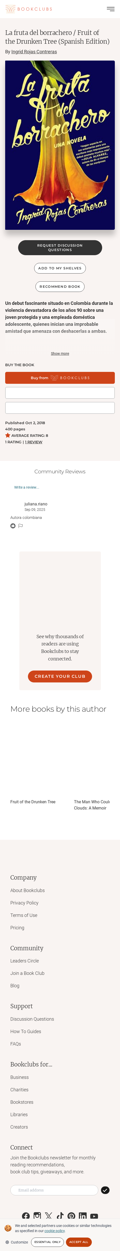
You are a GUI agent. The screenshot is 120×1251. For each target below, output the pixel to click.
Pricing (17, 927)
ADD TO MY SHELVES (59, 268)
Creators (19, 1127)
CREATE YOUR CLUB (60, 676)
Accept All (78, 1242)
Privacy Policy (24, 903)
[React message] (13, 525)
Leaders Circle (24, 960)
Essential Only (47, 1242)
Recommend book (60, 286)
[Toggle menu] (111, 9)
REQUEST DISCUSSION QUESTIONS (60, 247)
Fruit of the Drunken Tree (32, 801)
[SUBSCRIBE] (105, 1190)
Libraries (19, 1114)
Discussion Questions (32, 1019)
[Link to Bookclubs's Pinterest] (71, 1216)
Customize (16, 1242)
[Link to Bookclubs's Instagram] (37, 1216)
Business (19, 1077)
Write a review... (26, 487)
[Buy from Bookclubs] (60, 378)
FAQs (15, 1044)
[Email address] (54, 1190)
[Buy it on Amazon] (60, 408)
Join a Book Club (27, 973)
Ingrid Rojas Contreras (34, 51)
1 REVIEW (33, 442)
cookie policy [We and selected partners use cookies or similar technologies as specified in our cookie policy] (54, 1231)
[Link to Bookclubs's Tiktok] (60, 1216)
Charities (19, 1089)
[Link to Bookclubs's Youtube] (94, 1216)
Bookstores (21, 1102)
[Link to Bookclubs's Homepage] (28, 9)
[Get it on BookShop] (60, 393)
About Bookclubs (27, 890)
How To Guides (25, 1031)
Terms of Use (23, 915)
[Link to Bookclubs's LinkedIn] (83, 1216)
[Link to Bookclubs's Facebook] (26, 1216)
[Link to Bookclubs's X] (48, 1216)
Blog (14, 985)
